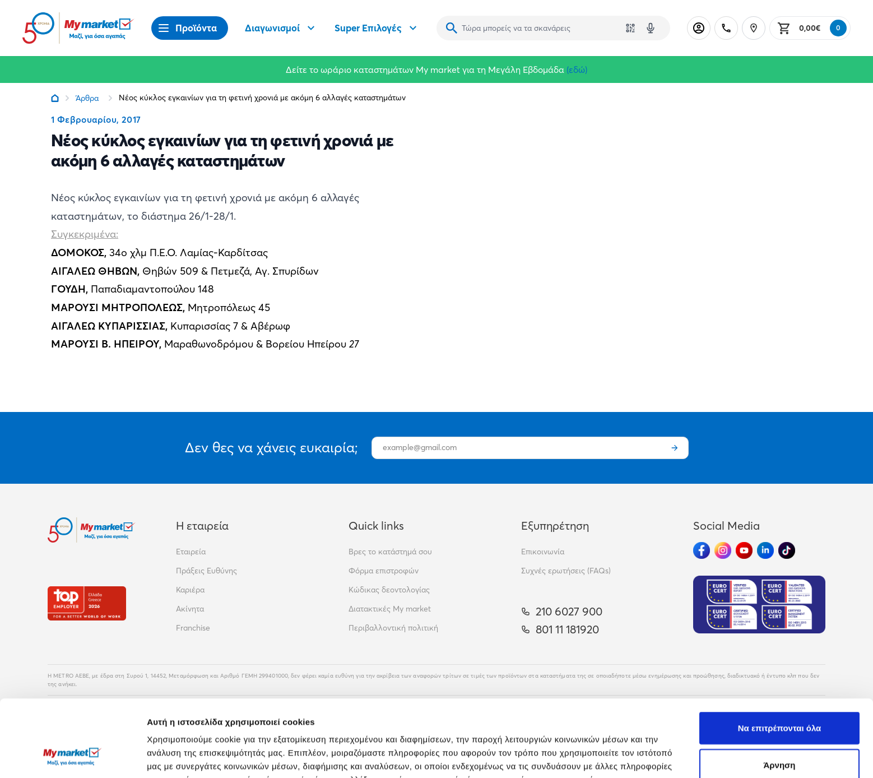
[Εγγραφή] (674, 448)
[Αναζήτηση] (451, 28)
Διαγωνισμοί (281, 28)
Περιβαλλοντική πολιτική (393, 628)
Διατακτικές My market (390, 609)
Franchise (193, 628)
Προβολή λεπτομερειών (665, 756)
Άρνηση (779, 696)
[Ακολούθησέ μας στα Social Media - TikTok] (786, 550)
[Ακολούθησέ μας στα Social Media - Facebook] (701, 550)
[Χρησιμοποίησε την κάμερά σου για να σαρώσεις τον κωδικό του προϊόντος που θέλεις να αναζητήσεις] (630, 28)
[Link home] (55, 98)
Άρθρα (87, 98)
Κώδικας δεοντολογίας (389, 590)
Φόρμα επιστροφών (384, 571)
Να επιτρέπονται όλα (779, 659)
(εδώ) (576, 69)
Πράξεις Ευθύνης (206, 571)
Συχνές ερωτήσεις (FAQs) (566, 571)
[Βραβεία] (87, 603)
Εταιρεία (191, 552)
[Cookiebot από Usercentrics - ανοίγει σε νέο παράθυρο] (73, 756)
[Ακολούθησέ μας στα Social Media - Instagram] (722, 550)
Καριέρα (190, 590)
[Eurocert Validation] (759, 604)
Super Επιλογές (377, 28)
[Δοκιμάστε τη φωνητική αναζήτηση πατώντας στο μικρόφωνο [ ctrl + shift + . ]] (650, 28)
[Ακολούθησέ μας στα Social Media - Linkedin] (765, 550)
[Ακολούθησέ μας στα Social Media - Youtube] (744, 550)
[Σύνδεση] (699, 28)
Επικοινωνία (542, 552)
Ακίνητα (190, 609)
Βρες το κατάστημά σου (390, 552)
